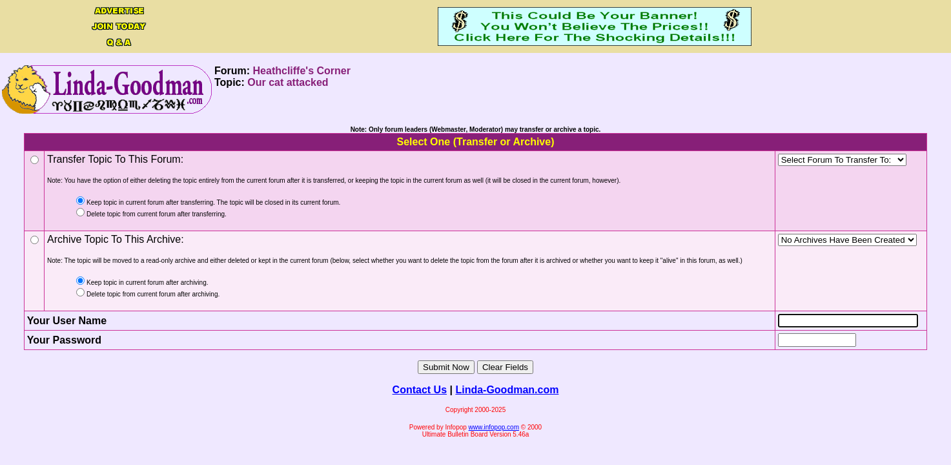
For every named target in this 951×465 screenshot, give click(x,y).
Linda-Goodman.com (506, 389)
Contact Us (420, 389)
